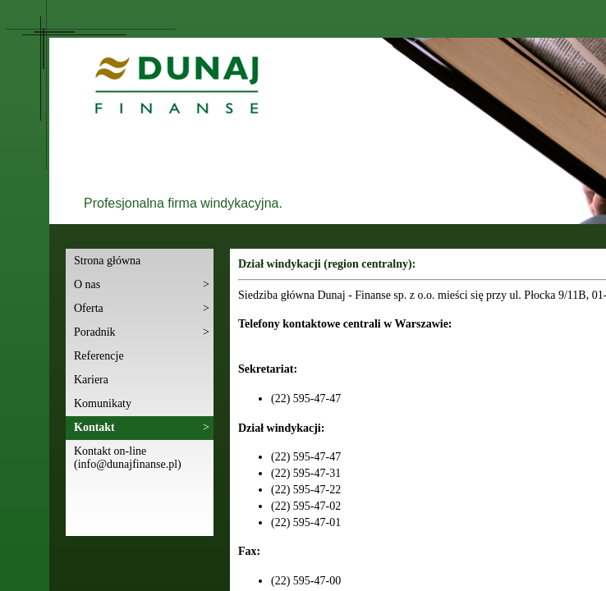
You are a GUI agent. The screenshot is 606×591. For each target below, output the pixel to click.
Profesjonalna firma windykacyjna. (183, 203)
